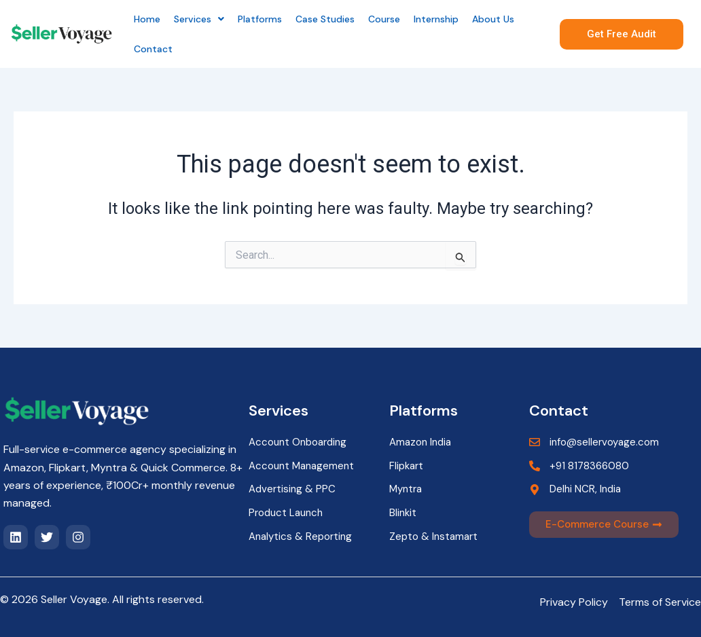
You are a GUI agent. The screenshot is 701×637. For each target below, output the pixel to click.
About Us (493, 19)
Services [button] (199, 19)
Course (384, 19)
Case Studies (325, 19)
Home (147, 19)
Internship (436, 19)
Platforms (260, 19)
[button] (199, 19)
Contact (153, 49)
